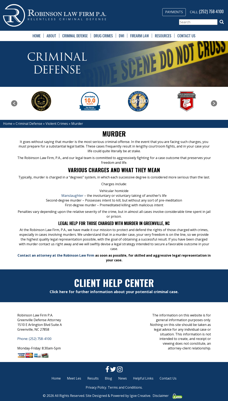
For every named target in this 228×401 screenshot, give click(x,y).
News (122, 378)
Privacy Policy (96, 387)
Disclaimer (161, 395)
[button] (221, 22)
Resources (163, 36)
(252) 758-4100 (211, 11)
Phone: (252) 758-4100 (34, 338)
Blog (108, 378)
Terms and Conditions (125, 387)
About (51, 36)
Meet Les (74, 378)
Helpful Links (143, 378)
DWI (121, 36)
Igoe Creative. (140, 395)
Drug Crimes (103, 36)
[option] (41, 101)
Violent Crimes (57, 123)
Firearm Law (139, 36)
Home (37, 36)
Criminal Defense (75, 36)
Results (93, 378)
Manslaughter (72, 195)
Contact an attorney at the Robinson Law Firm (56, 255)
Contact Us (186, 36)
